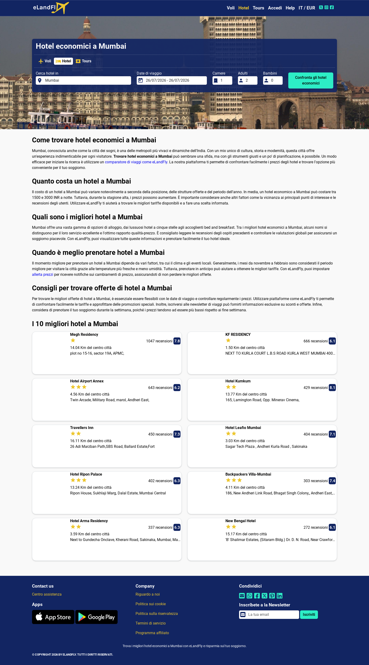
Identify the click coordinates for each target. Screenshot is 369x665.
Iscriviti (309, 614)
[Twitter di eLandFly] (321, 7)
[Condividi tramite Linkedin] (279, 599)
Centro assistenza (47, 594)
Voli (231, 8)
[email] (272, 614)
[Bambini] (275, 80)
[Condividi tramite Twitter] (264, 599)
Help (290, 8)
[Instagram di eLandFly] (327, 7)
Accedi (275, 8)
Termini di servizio (151, 623)
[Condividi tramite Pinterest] (272, 599)
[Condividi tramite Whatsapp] (249, 599)
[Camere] (225, 80)
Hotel (243, 8)
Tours (258, 8)
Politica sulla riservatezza (157, 613)
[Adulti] (250, 80)
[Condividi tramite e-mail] (242, 599)
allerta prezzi (42, 274)
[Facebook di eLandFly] (332, 7)
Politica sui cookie (151, 604)
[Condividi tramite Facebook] (257, 599)
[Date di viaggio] (175, 80)
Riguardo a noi (148, 594)
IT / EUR (307, 8)
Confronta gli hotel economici (310, 80)
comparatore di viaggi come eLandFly (136, 162)
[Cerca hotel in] (86, 80)
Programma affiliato (152, 633)
